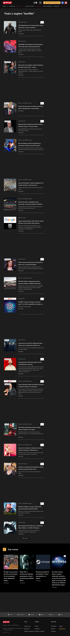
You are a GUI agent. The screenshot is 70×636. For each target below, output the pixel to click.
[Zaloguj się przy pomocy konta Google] (66, 2)
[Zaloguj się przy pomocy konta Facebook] (62, 2)
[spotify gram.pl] (41, 614)
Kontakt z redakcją (39, 631)
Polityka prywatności (29, 631)
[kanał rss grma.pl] (60, 614)
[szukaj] (40, 2)
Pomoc (36, 626)
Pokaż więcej (25, 538)
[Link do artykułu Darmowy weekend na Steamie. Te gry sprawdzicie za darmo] (43, 568)
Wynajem (56, 6)
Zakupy (61, 626)
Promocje (39, 6)
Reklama (37, 629)
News (5, 6)
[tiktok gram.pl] (10, 614)
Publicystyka (30, 6)
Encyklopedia (47, 6)
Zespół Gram (27, 626)
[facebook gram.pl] (20, 614)
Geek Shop (64, 6)
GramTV (53, 629)
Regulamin (27, 629)
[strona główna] (10, 2)
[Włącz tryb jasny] (35, 3)
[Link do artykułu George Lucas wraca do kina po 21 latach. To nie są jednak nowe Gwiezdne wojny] (11, 569)
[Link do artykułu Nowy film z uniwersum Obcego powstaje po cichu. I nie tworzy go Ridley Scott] (27, 569)
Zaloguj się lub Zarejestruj (53, 2)
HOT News (53, 626)
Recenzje (13, 6)
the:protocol (62, 629)
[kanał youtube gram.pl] (31, 614)
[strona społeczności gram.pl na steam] (51, 614)
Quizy (21, 6)
